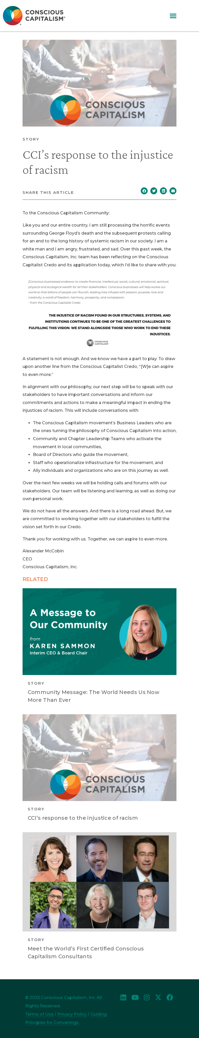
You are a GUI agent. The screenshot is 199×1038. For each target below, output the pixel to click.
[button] (173, 15)
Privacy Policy (72, 1014)
